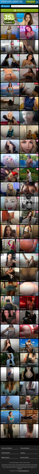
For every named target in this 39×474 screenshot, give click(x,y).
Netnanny (33, 467)
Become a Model (24, 457)
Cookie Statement (5, 452)
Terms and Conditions (6, 448)
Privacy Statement (24, 448)
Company (22, 452)
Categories (5, 6)
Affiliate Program (5, 457)
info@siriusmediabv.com (23, 470)
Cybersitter (19, 468)
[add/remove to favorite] (2, 27)
